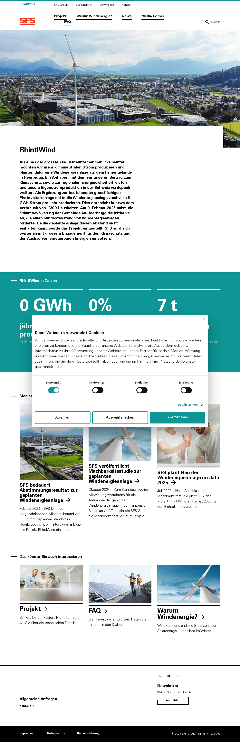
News (127, 16)
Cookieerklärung (88, 733)
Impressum (27, 733)
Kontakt (126, 5)
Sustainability (84, 5)
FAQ (67, 21)
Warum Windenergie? (94, 16)
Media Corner (152, 16)
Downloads (107, 5)
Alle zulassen (177, 417)
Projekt (60, 16)
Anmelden (173, 700)
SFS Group (61, 5)
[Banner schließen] (204, 319)
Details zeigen (188, 404)
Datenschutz (56, 733)
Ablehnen (62, 417)
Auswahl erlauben (120, 417)
